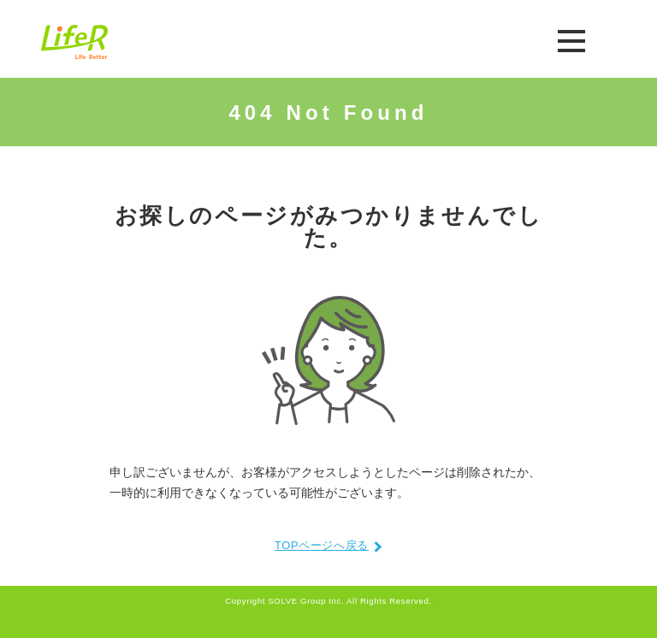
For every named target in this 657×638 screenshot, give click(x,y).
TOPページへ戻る (322, 546)
